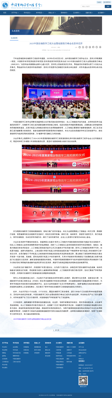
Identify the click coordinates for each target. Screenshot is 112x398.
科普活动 (26, 350)
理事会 (4, 353)
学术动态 (15, 350)
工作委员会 (5, 361)
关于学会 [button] (15, 12)
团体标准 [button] (64, 12)
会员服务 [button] (101, 12)
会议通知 (15, 347)
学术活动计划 (17, 353)
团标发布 (47, 353)
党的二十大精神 (71, 347)
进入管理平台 (107, 2)
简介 (46, 347)
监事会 (4, 356)
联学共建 (69, 361)
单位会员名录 (82, 350)
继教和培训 (16, 356)
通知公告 (47, 350)
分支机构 (4, 358)
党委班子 (69, 350)
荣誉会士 (81, 358)
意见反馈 (47, 356)
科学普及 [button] (39, 12)
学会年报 (4, 364)
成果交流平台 (82, 353)
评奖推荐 (36, 353)
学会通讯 (4, 367)
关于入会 (81, 347)
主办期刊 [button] (76, 12)
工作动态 (69, 353)
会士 (80, 356)
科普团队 (26, 353)
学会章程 (4, 350)
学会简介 (4, 347)
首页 (4, 12)
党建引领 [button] (89, 12)
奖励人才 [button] (52, 12)
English (99, 2)
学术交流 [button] (27, 12)
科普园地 (26, 347)
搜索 (108, 6)
